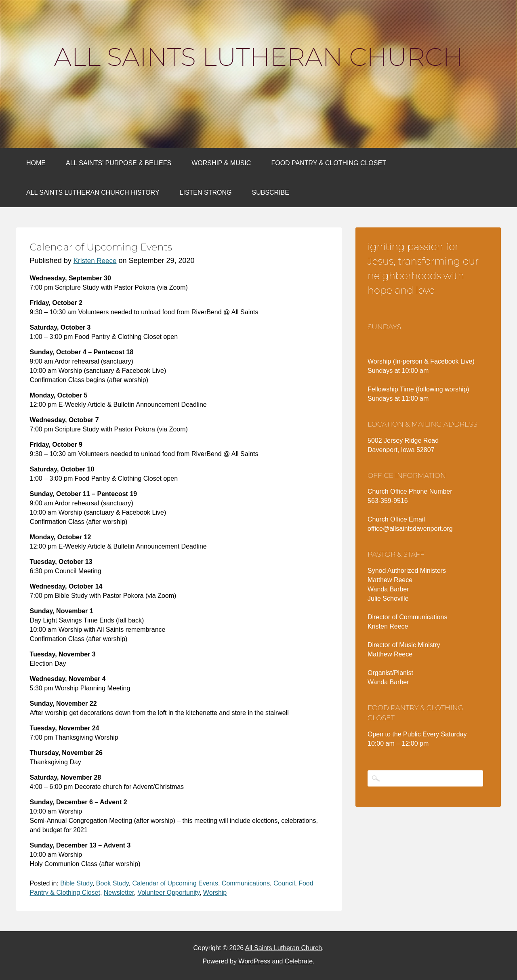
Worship (215, 892)
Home (36, 163)
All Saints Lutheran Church (258, 57)
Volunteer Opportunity (168, 892)
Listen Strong (206, 192)
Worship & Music (221, 163)
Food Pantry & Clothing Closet (328, 163)
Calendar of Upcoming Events (175, 883)
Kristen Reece (95, 261)
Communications (246, 883)
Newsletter (119, 892)
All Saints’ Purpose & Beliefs (118, 163)
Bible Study (76, 883)
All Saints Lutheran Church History (93, 192)
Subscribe (270, 192)
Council (284, 883)
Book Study (112, 883)
